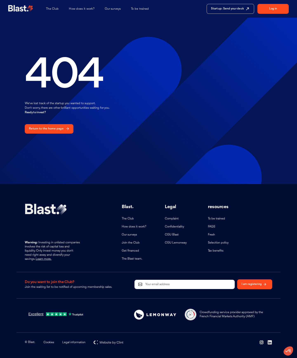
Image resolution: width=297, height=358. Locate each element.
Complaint (172, 218)
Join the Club (131, 242)
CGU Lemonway (176, 242)
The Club (52, 8)
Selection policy (218, 242)
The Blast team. (132, 258)
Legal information (73, 342)
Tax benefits (215, 250)
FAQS (211, 226)
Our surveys (113, 8)
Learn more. (44, 259)
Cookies (49, 342)
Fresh (211, 234)
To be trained (140, 8)
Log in (273, 8)
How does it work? (81, 8)
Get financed (130, 250)
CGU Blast (172, 234)
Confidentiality (174, 226)
